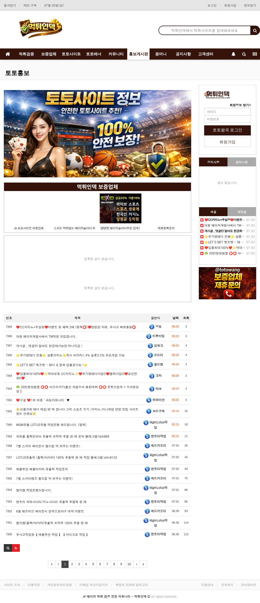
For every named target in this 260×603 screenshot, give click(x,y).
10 (129, 564)
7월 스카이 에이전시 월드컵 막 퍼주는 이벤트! (48, 446)
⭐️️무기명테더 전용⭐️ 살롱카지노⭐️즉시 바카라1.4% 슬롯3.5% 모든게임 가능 (70, 355)
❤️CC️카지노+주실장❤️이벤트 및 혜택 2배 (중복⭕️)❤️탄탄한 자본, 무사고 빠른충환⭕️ (76, 327)
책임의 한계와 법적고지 (132, 584)
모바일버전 (248, 584)
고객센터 (205, 54)
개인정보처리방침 (59, 584)
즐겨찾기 (10, 5)
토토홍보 (17, 73)
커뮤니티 (116, 54)
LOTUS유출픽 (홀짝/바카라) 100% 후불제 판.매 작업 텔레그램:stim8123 (66, 457)
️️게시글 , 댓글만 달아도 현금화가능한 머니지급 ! (49, 345)
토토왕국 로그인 (227, 130)
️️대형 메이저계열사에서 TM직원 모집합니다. (46, 336)
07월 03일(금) (54, 5)
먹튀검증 (26, 54)
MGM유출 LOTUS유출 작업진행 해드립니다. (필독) (51, 424)
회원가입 (230, 5)
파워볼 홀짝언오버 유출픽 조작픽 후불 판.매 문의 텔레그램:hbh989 (62, 436)
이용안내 (207, 584)
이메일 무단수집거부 (93, 584)
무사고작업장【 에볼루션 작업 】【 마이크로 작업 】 (52, 534)
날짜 (175, 318)
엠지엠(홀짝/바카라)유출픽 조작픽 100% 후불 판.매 (52, 523)
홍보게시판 (138, 54)
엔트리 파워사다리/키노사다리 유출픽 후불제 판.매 (51, 501)
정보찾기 (250, 5)
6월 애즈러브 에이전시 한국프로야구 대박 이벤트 (50, 511)
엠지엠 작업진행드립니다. (34, 490)
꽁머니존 (242, 162)
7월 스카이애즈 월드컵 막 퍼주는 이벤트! (44, 478)
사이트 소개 (12, 584)
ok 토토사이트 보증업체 (28, 228)
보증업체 (48, 54)
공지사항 (183, 54)
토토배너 (93, 54)
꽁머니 (161, 54)
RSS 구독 (30, 5)
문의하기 (227, 584)
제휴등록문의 (166, 228)
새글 (213, 212)
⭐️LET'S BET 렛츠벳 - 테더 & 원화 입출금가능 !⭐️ (51, 365)
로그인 (212, 5)
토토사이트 (71, 54)
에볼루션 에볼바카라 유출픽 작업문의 (42, 469)
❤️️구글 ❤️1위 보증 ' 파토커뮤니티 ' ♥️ (42, 400)
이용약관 (34, 584)
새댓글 (241, 212)
